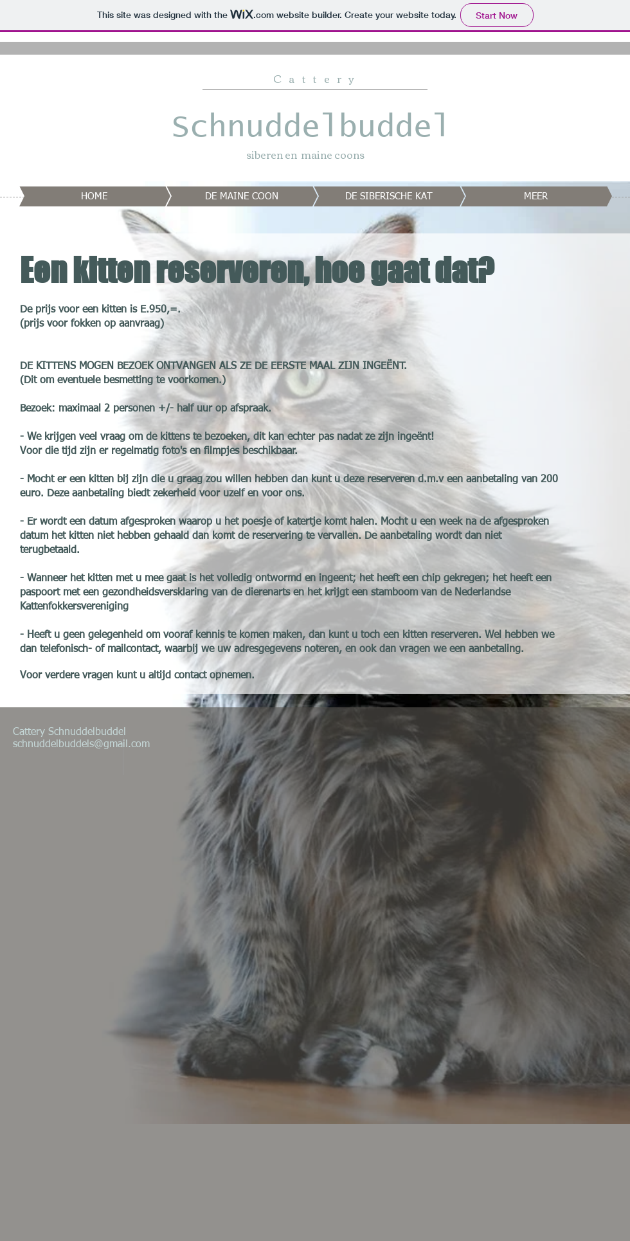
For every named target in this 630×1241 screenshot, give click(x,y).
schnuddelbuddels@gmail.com (81, 744)
